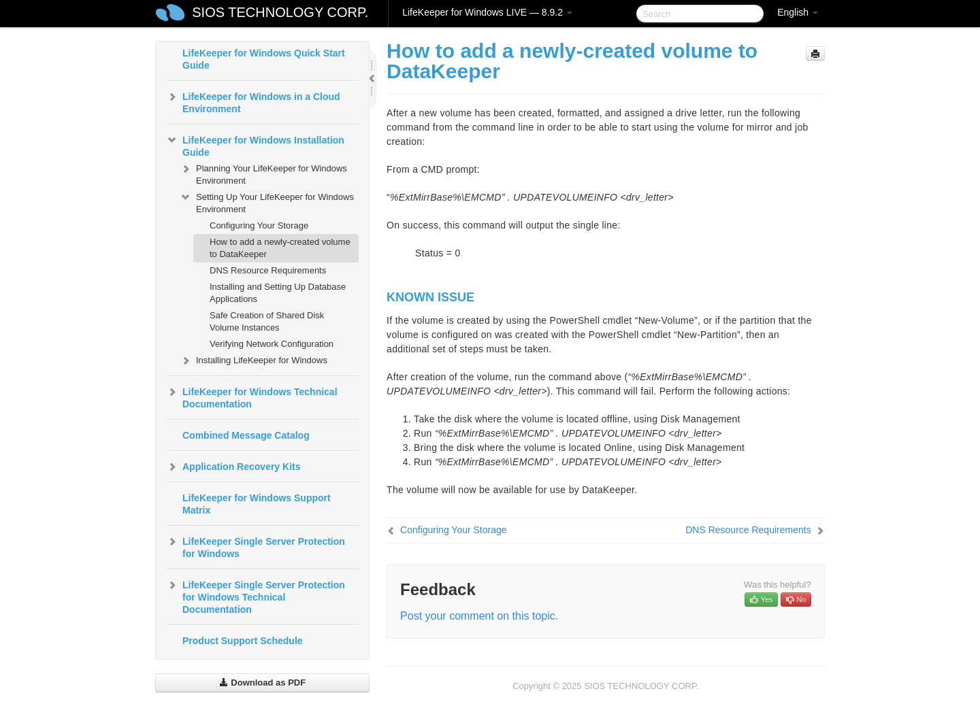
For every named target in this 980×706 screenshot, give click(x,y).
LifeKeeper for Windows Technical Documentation (252, 396)
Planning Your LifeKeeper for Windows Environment (263, 173)
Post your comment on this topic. (479, 616)
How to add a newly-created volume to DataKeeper (280, 248)
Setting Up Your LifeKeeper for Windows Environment (267, 201)
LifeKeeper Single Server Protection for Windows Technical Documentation (255, 596)
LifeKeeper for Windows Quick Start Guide (263, 59)
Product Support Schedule (242, 640)
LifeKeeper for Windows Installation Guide (255, 145)
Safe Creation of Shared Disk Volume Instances (267, 321)
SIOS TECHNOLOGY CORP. (280, 12)
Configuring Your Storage (259, 225)
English (797, 12)
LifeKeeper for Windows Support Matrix (256, 504)
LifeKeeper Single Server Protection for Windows (255, 546)
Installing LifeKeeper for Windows (253, 360)
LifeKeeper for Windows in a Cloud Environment (253, 101)
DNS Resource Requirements (268, 270)
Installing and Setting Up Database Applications (278, 293)
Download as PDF (262, 682)
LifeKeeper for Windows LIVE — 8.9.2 (487, 12)
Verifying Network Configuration (271, 344)
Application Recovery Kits (233, 466)
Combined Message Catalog (246, 435)
